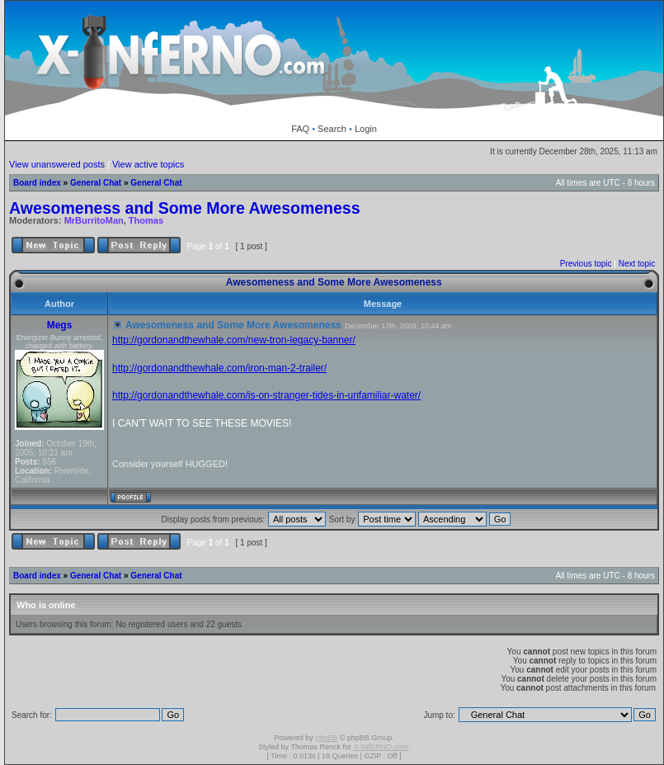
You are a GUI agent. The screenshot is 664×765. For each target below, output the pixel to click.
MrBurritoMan (94, 220)
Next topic (637, 263)
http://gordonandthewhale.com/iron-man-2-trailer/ (219, 368)
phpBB (326, 738)
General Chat (95, 182)
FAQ (300, 129)
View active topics (148, 164)
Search (332, 129)
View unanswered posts (57, 164)
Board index (37, 182)
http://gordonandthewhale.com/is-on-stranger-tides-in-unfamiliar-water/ (266, 395)
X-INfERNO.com (380, 747)
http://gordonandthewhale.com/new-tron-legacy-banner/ (234, 340)
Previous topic (586, 263)
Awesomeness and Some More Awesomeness (184, 208)
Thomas (146, 220)
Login (366, 129)
